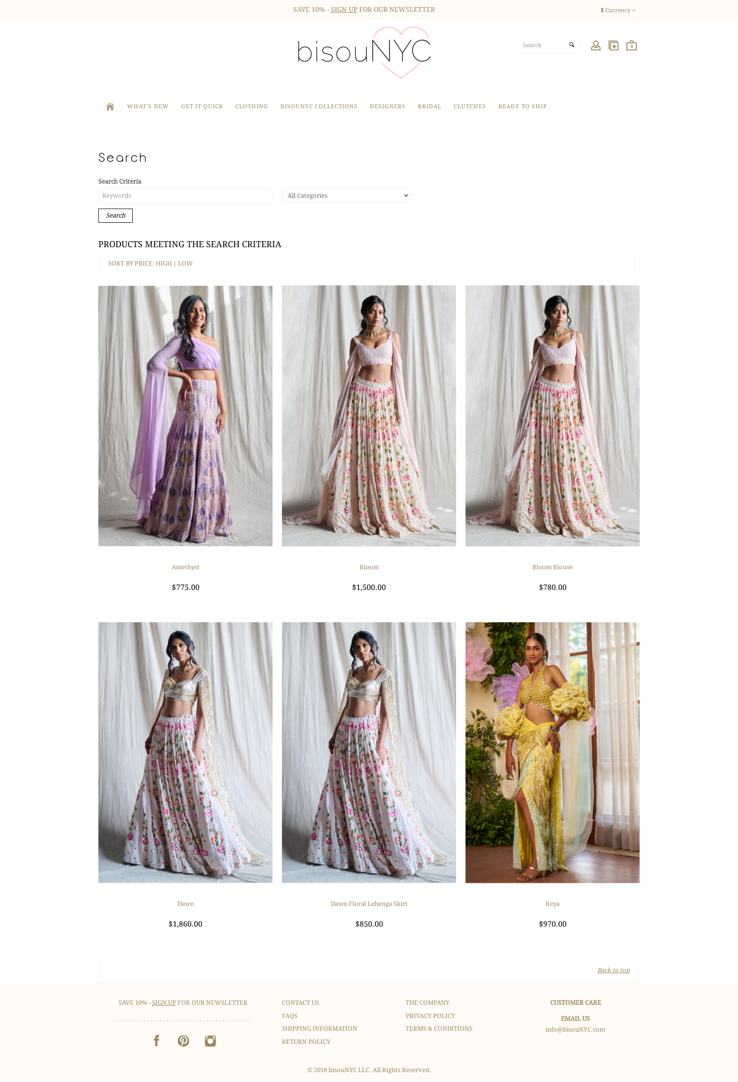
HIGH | (167, 263)
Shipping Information (319, 1028)
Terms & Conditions (439, 1028)
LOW (185, 263)
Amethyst (186, 567)
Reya (552, 903)
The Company (427, 1002)
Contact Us (300, 1002)
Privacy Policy (430, 1015)
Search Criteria (119, 181)
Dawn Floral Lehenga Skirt (369, 903)
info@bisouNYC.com (575, 1029)
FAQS (289, 1015)
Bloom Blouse (552, 567)
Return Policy (306, 1041)
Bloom (369, 567)
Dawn (185, 903)
